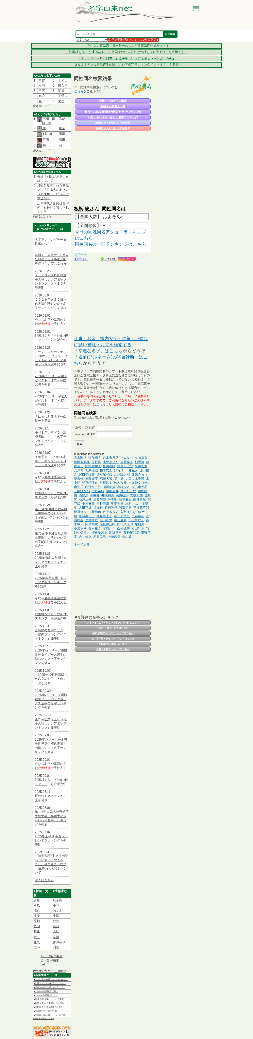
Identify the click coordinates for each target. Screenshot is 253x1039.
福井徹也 (120, 478)
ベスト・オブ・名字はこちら (112, 628)
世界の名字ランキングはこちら (112, 649)
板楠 (78, 208)
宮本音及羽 (111, 458)
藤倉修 (78, 478)
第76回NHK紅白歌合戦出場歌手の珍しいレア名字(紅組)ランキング (51, 513)
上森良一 (126, 458)
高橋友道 (123, 487)
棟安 (37, 915)
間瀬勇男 (115, 532)
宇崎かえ (109, 528)
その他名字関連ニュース (43, 1018)
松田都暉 (109, 466)
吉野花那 (102, 503)
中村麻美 (88, 503)
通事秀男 (125, 507)
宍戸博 (78, 470)
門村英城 (98, 491)
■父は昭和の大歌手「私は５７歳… (51, 1015)
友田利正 (138, 528)
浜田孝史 (106, 520)
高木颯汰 (80, 458)
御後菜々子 (87, 516)
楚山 (37, 926)
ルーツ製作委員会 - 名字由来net (52, 960)
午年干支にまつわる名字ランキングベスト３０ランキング (50, 461)
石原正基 (85, 499)
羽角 (37, 900)
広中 (37, 947)
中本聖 (112, 499)
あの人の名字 (84, 427)
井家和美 (107, 495)
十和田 (63, 80)
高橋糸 (83, 495)
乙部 (62, 119)
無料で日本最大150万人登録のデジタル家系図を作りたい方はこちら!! (52, 259)
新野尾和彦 (131, 532)
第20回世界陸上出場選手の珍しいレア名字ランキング (51, 723)
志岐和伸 (136, 495)
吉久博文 (134, 482)
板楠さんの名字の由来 (113, 100)
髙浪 (42, 96)
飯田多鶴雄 (82, 462)
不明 (45, 139)
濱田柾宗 (122, 495)
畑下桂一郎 (128, 491)
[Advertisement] (112, 166)
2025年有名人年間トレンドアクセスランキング (51, 562)
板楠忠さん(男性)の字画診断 (112, 122)
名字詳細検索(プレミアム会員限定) (133, 39)
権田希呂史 (99, 532)
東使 (61, 101)
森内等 (127, 536)
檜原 (37, 905)
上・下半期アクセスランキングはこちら (113, 638)
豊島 (37, 942)
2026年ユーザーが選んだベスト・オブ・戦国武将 (51, 380)
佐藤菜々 (126, 462)
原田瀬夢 (91, 478)
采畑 (37, 921)
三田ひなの (82, 491)
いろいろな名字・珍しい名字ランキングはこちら (113, 622)
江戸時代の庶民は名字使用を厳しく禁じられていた (53, 207)
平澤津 (63, 96)
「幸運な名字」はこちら (98, 350)
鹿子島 (57, 900)
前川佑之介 (122, 516)
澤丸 (37, 910)
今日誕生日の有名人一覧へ (113, 644)
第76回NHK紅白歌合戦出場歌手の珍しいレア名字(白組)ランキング (51, 537)
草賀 (42, 80)
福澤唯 (98, 507)
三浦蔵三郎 (141, 507)
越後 (37, 931)
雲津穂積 (59, 942)
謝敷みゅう (139, 474)
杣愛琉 (139, 462)
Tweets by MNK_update (49, 971)
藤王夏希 (120, 520)
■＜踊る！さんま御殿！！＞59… (50, 983)
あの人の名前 (84, 434)
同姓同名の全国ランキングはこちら (110, 244)
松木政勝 (120, 482)
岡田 (62, 134)
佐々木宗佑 (111, 512)
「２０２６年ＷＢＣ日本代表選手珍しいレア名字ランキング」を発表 (126, 58)
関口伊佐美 (87, 474)
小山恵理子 (136, 520)
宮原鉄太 (106, 482)
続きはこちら (44, 880)
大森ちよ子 (104, 516)
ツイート (80, 254)
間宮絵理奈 (90, 482)
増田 (62, 139)
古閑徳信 (94, 512)
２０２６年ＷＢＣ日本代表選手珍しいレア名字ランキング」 (50, 304)
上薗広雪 (114, 536)
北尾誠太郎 (122, 474)
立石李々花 (139, 487)
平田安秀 (141, 466)
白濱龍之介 (93, 487)
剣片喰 (47, 134)
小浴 (56, 915)
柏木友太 (106, 470)
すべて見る (82, 544)
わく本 (57, 910)
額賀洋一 (120, 470)
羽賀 (56, 947)
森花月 (133, 470)
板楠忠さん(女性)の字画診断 (112, 128)
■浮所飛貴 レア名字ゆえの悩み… (50, 1003)
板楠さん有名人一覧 (112, 106)
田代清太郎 (125, 524)
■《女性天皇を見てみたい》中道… (51, 979)
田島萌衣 (91, 524)
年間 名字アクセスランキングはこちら (112, 633)
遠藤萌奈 (99, 499)
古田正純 (85, 507)
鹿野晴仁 (91, 520)
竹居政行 (111, 507)
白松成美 (123, 528)
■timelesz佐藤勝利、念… (46, 995)
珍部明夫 (94, 458)
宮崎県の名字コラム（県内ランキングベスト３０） (50, 634)
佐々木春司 (136, 478)
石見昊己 (99, 536)
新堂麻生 (125, 499)
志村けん (131, 503)
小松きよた (111, 462)
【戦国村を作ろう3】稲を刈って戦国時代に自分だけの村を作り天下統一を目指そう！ (127, 52)
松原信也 (80, 512)
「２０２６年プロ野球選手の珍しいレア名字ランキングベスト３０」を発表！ (126, 64)
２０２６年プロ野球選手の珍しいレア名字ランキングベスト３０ (50, 279)
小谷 (56, 905)
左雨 (42, 85)
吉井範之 (85, 536)
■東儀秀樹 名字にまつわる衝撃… (50, 999)
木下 (37, 937)
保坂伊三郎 (107, 524)
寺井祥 (95, 495)
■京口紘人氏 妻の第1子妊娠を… (49, 1007)
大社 (56, 931)
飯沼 (62, 128)
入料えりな (128, 512)
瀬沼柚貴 (109, 487)
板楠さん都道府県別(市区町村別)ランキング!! (113, 111)
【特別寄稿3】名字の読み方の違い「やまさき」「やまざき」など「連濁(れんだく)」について (52, 864)
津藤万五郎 (125, 466)
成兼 (56, 921)
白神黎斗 (138, 516)
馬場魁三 (117, 503)
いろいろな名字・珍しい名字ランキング (113, 117)
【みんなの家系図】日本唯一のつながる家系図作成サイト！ (126, 45)
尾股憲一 (141, 524)
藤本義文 (94, 528)
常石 (42, 90)
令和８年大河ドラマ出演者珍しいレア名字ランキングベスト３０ (50, 437)
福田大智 (106, 478)
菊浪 (61, 90)
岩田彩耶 (112, 491)
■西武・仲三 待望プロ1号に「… (49, 987)
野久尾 (63, 85)
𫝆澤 (56, 937)
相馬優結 (91, 470)
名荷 (56, 926)
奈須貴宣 (141, 458)
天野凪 (96, 462)
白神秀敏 (139, 499)
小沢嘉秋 (80, 528)
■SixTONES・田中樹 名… (46, 1011)
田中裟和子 (93, 466)
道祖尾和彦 (104, 474)
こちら (47, 105)
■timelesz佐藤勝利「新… (46, 991)
